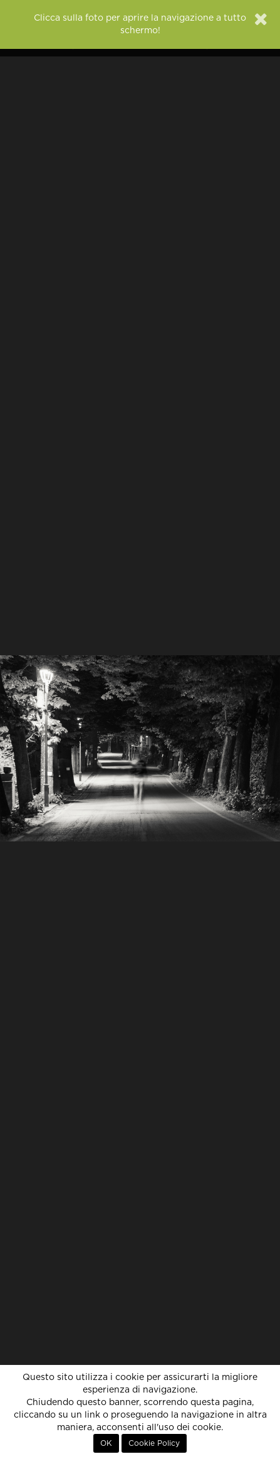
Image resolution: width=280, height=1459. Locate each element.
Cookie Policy (154, 1443)
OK (106, 1443)
